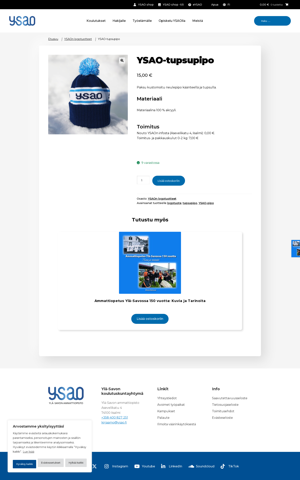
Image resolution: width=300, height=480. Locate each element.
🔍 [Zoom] (122, 60)
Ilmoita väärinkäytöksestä (176, 429)
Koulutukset (96, 21)
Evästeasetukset (32, 454)
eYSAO (197, 4)
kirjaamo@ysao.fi (114, 428)
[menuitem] (227, 4)
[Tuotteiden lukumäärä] (143, 180)
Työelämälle (142, 21)
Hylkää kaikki (70, 454)
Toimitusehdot (223, 416)
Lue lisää (28, 444)
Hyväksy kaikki (49, 464)
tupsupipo (190, 203)
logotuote (174, 203)
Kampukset (166, 416)
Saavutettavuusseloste (229, 404)
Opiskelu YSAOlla (172, 21)
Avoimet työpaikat (171, 410)
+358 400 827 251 (114, 423)
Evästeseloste (222, 423)
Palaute (163, 423)
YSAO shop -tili (173, 4)
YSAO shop (146, 4)
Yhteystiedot (167, 404)
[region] (50, 442)
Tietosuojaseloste (225, 410)
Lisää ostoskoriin (169, 181)
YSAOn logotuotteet (78, 39)
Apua (214, 4)
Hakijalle (119, 21)
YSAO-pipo (206, 203)
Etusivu (53, 39)
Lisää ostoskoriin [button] (150, 324)
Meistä (197, 21)
